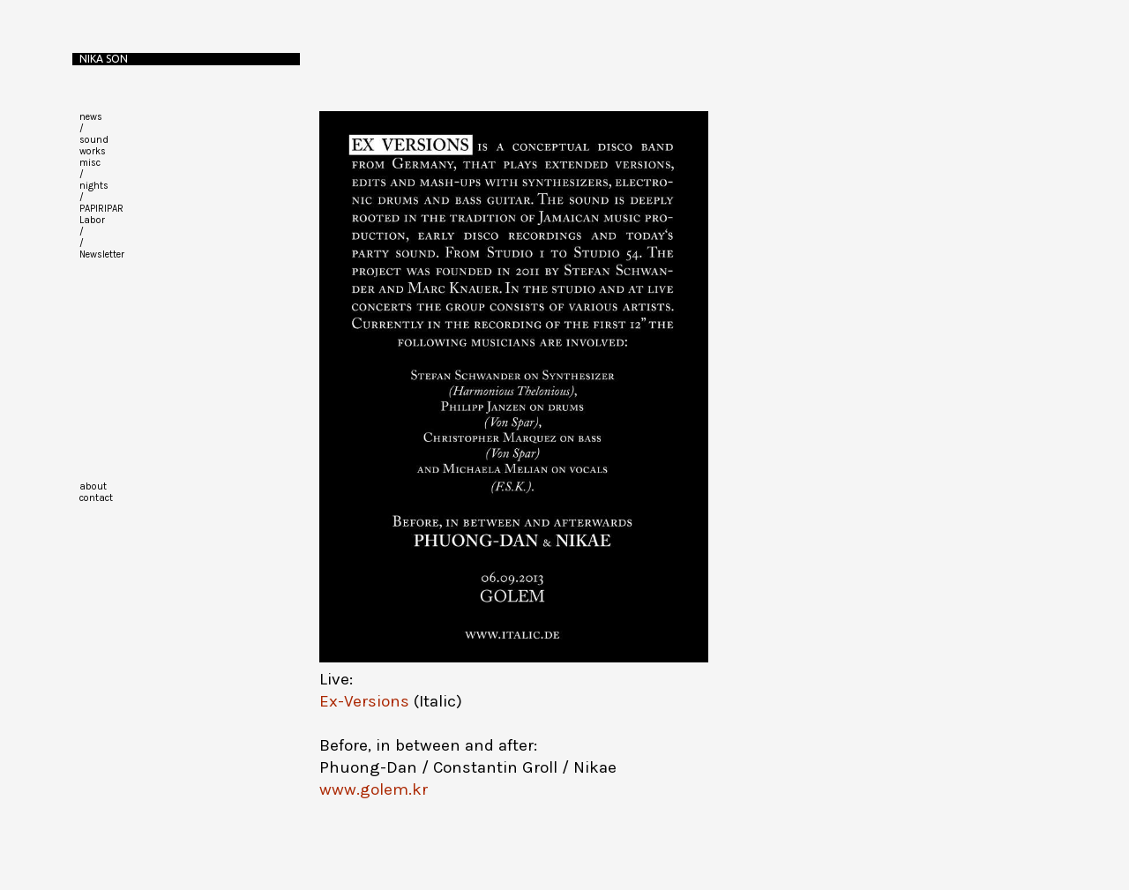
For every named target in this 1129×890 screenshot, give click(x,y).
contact (96, 498)
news (90, 117)
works (92, 151)
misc (90, 162)
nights (93, 185)
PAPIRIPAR (101, 208)
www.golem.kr (373, 789)
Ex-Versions (364, 701)
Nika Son (103, 58)
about (93, 486)
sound (93, 140)
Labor (92, 220)
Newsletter (101, 254)
